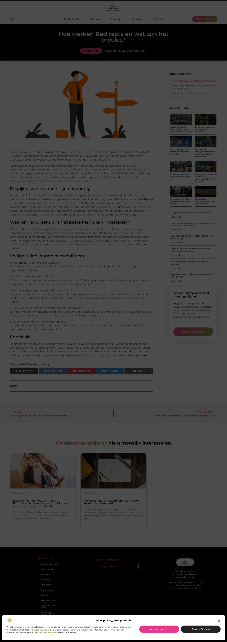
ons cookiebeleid (46, 632)
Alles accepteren (159, 629)
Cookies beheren (201, 629)
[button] (219, 620)
